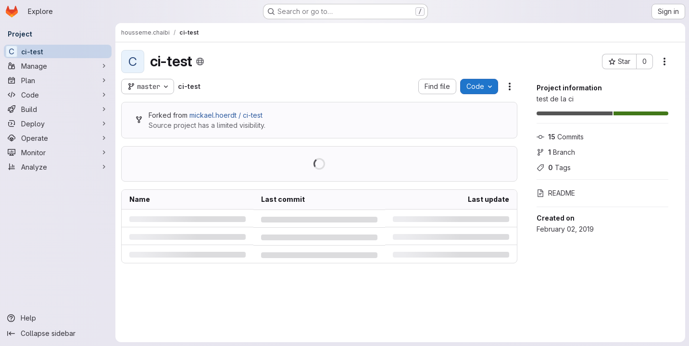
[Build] (58, 109)
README (556, 193)
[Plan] (58, 80)
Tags (554, 167)
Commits (560, 137)
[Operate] (58, 138)
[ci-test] (58, 51)
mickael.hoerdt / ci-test (226, 115)
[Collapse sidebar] (58, 333)
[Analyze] (58, 166)
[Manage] (58, 66)
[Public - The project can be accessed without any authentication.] (200, 61)
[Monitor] (58, 152)
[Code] (58, 94)
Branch (556, 152)
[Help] (58, 318)
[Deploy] (58, 123)
